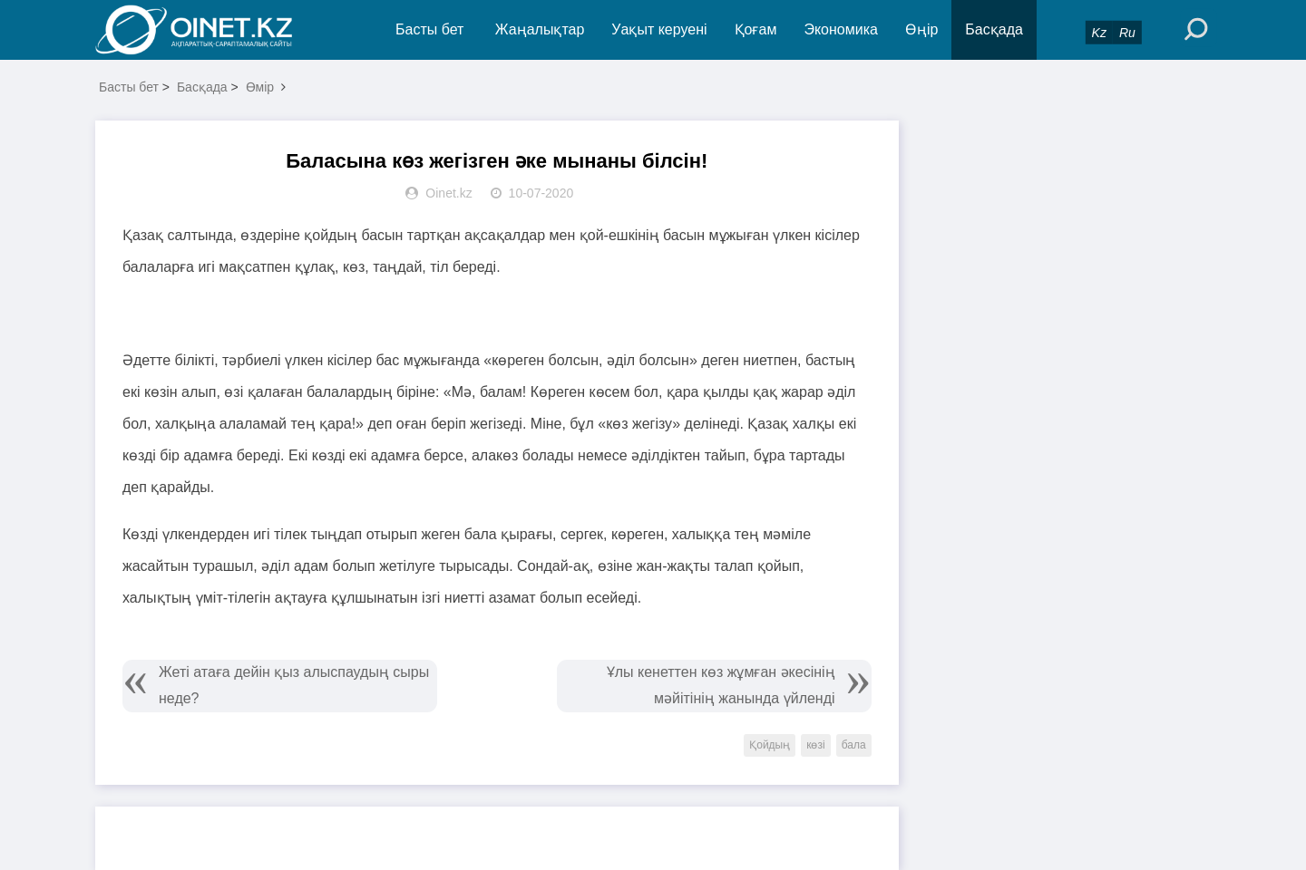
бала (854, 745)
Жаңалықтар (540, 29)
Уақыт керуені (659, 29)
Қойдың (769, 745)
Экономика (841, 29)
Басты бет (429, 29)
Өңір (921, 29)
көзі (815, 745)
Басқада (994, 29)
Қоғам (756, 29)
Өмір (260, 87)
